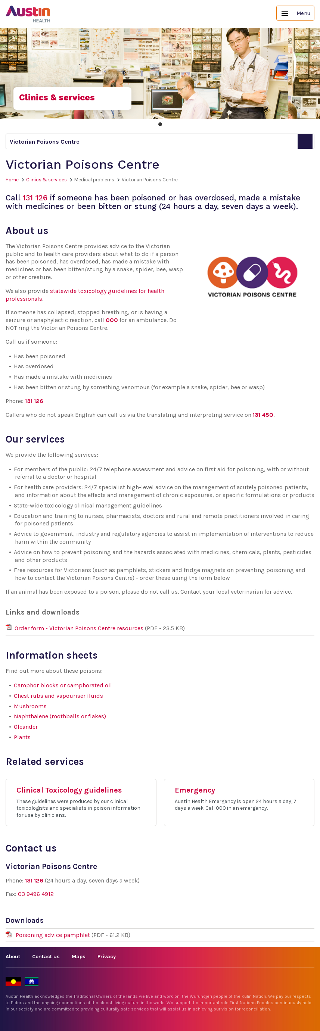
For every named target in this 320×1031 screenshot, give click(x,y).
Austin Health (28, 14)
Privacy (106, 956)
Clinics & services (46, 179)
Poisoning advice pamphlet (53, 934)
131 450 (263, 414)
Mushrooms (30, 706)
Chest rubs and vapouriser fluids (58, 695)
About (13, 956)
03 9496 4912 (36, 893)
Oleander (26, 726)
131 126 (35, 197)
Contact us (46, 956)
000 (112, 320)
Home (12, 179)
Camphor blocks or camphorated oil (63, 685)
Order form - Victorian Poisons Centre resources (79, 628)
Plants (22, 737)
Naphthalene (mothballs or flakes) (60, 716)
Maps (79, 956)
